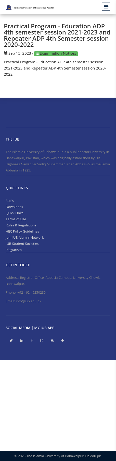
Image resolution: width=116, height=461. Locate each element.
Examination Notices (57, 53)
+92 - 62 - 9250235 (31, 292)
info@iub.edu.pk (28, 301)
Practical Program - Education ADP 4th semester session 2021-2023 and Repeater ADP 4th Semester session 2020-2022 (55, 68)
